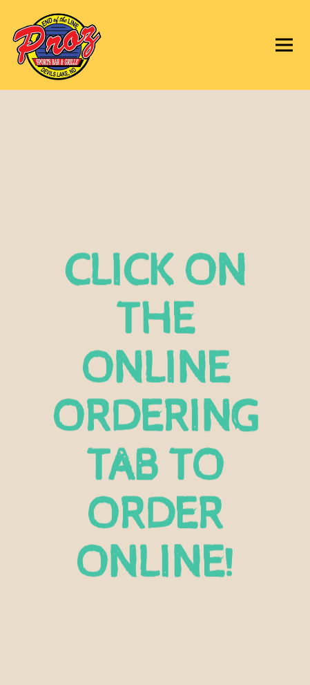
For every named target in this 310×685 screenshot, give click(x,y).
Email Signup (155, 669)
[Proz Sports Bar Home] (79, 44)
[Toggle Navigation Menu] (284, 45)
